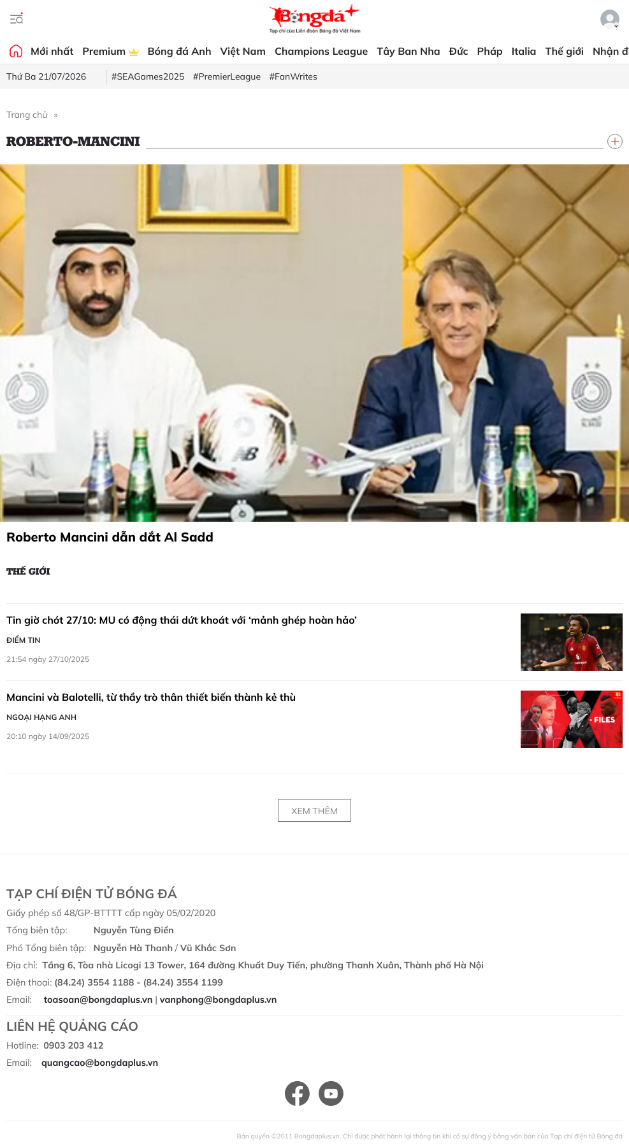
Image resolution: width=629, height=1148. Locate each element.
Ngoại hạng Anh (41, 717)
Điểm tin (23, 640)
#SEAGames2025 (148, 76)
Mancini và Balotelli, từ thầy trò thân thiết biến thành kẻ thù (151, 697)
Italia (524, 51)
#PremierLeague (227, 76)
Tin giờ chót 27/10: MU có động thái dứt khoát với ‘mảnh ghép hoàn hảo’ (181, 619)
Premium (110, 51)
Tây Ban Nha (408, 51)
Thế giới (565, 51)
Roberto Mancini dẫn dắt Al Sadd (109, 537)
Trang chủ (26, 114)
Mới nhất (52, 51)
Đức (458, 51)
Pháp (490, 51)
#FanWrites (293, 76)
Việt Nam (243, 51)
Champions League (321, 51)
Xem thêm (314, 811)
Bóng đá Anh (180, 51)
